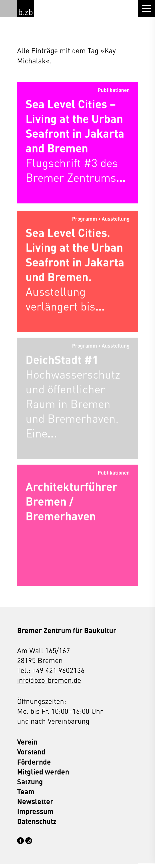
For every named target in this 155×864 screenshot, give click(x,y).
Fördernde (34, 762)
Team (25, 791)
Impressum (35, 811)
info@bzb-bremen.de (49, 680)
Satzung (30, 781)
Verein (27, 742)
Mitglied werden (43, 772)
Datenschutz (37, 821)
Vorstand (31, 752)
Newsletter (35, 801)
